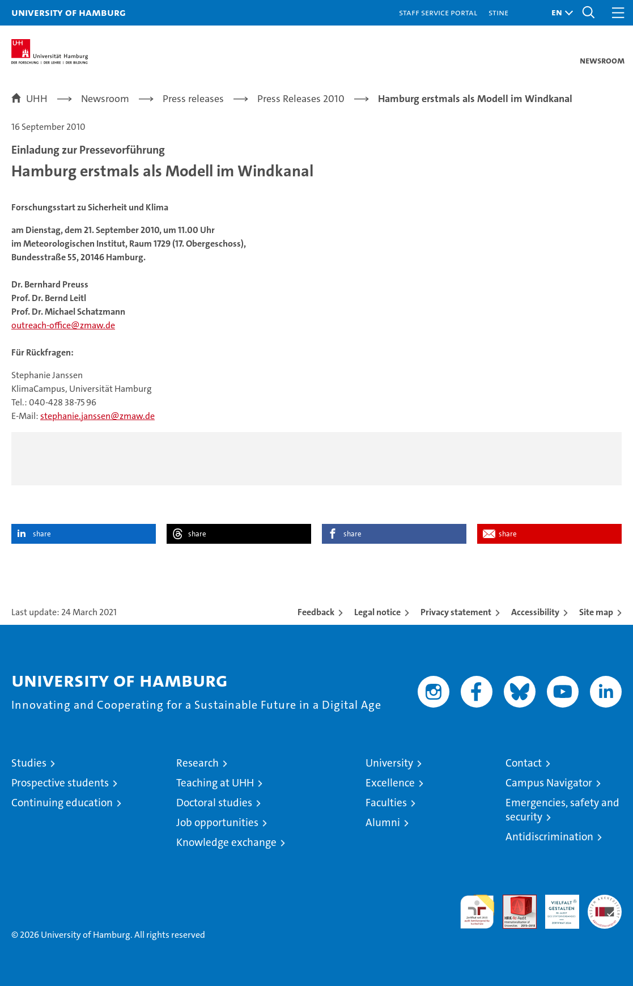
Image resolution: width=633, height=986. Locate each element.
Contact (523, 763)
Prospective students (60, 783)
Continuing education (62, 802)
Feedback (316, 612)
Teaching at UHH (215, 783)
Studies (28, 763)
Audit (513, 901)
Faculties (386, 802)
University (389, 763)
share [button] (42, 534)
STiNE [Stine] (498, 12)
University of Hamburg (68, 12)
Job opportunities (217, 822)
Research (197, 763)
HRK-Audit (556, 907)
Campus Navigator (548, 783)
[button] (559, 13)
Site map (596, 612)
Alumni (383, 822)
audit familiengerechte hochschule (477, 912)
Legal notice (377, 612)
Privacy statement (455, 612)
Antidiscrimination (549, 837)
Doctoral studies (214, 802)
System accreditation (605, 907)
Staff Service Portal (438, 12)
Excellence (390, 783)
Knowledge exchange (226, 842)
